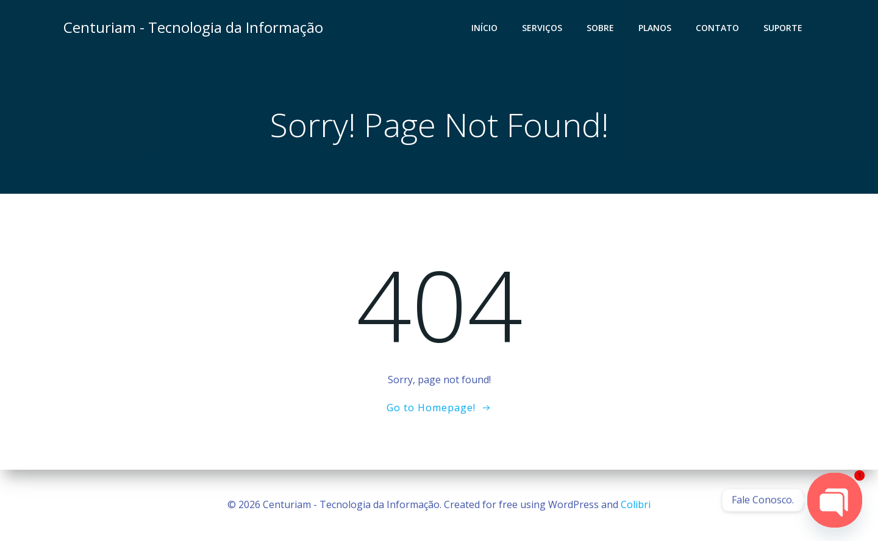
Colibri (636, 504)
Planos (654, 28)
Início (484, 28)
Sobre (600, 28)
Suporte (782, 28)
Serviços (542, 28)
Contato (717, 28)
